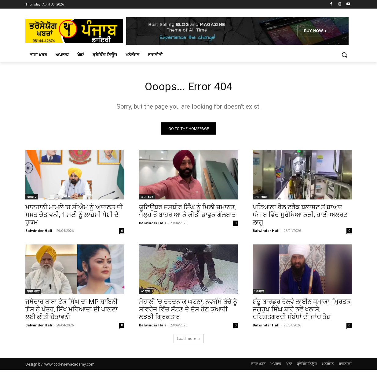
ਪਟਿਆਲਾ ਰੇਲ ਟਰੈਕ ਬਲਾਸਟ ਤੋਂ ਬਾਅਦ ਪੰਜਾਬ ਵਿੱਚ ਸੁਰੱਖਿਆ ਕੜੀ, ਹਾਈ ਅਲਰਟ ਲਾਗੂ (300, 217)
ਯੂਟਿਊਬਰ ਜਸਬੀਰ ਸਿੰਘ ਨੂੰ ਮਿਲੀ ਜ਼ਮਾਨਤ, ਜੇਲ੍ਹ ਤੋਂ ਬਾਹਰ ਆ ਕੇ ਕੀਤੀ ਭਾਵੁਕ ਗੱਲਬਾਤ (187, 213)
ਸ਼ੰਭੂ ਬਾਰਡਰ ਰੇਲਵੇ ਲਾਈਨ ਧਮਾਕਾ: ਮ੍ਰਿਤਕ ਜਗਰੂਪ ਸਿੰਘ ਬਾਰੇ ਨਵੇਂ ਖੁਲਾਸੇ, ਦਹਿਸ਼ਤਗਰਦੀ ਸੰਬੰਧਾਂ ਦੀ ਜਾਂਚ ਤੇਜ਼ (302, 311)
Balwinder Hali (38, 232)
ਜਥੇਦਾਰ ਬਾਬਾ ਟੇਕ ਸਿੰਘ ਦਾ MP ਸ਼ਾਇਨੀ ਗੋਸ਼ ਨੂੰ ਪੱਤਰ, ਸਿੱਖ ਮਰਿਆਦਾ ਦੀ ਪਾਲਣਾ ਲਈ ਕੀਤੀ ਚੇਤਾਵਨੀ (71, 311)
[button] (344, 54)
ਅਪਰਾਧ (31, 199)
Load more (188, 340)
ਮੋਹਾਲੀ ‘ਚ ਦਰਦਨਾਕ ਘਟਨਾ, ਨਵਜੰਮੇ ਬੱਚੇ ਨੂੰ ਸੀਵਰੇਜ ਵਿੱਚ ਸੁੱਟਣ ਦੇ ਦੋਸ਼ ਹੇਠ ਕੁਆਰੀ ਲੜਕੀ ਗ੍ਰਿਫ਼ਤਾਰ (188, 311)
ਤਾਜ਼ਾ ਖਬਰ (147, 199)
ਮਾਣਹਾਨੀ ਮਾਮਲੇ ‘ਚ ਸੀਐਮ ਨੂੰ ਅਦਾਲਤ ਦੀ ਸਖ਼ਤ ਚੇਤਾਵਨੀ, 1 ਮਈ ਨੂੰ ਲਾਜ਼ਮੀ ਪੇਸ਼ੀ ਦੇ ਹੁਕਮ (74, 217)
